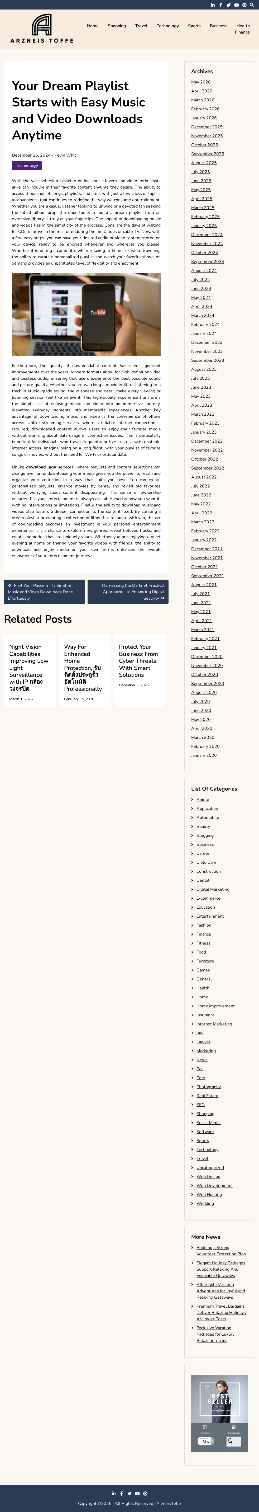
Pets (200, 1078)
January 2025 (204, 226)
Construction (208, 871)
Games (203, 970)
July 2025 (200, 172)
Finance (242, 32)
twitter (228, 5)
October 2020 (204, 675)
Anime (202, 799)
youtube (236, 5)
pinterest (244, 5)
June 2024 (201, 289)
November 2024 (207, 244)
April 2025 (201, 199)
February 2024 (205, 324)
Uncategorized (210, 1168)
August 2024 (204, 271)
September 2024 (207, 262)
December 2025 (207, 127)
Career (202, 853)
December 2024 (207, 235)
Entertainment (210, 916)
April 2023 (201, 405)
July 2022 (200, 486)
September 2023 (207, 360)
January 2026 (204, 118)
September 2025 (207, 154)
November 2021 (207, 558)
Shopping (117, 26)
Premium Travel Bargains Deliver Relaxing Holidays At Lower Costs (221, 1312)
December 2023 (207, 342)
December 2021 (207, 549)
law (199, 1033)
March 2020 (202, 737)
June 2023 (201, 387)
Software (205, 1132)
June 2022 (201, 495)
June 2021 (201, 603)
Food (201, 952)
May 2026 (201, 82)
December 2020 (207, 657)
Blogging (205, 835)
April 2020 (201, 728)
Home (93, 26)
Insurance (205, 1015)
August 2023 (204, 369)
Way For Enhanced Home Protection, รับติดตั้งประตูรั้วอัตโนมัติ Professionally (83, 668)
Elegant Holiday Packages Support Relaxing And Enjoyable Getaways (220, 1269)
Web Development (214, 1186)
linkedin (212, 5)
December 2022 (207, 441)
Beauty (203, 826)
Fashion (203, 925)
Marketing (206, 1051)
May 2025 (201, 190)
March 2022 (202, 522)
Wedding (205, 1203)
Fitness (203, 943)
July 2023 (200, 378)
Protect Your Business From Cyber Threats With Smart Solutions (138, 661)
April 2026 (201, 91)
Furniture (205, 961)
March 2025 (202, 208)
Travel (141, 26)
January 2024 (204, 333)
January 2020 (204, 755)
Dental (202, 880)
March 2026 (202, 100)
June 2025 (201, 181)
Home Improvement (215, 1006)
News (202, 1060)
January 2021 (204, 648)
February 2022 (205, 531)
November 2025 (207, 136)
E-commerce (208, 898)
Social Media (208, 1123)
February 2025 (205, 217)
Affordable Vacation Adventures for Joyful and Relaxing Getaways (220, 1291)
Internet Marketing (214, 1024)
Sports (194, 26)
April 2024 (201, 306)
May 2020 (201, 719)
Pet (199, 1069)
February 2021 (205, 639)
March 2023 (202, 414)
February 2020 (205, 746)
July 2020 (200, 702)
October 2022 (204, 459)
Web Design (208, 1177)
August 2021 (204, 585)
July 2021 (200, 594)
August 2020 (204, 693)
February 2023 (205, 423)
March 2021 (202, 630)
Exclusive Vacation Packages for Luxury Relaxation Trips (215, 1334)
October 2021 (204, 567)
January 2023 (204, 432)
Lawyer (203, 1042)
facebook (220, 5)
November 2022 (207, 450)
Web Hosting (209, 1195)
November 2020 (207, 666)
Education (205, 907)
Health (243, 26)
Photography (208, 1087)
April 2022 (201, 513)
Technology (168, 26)
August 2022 (204, 477)
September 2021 (207, 576)
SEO (200, 1105)
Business (218, 26)
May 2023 (201, 396)
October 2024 (204, 253)
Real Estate (207, 1096)
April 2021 (201, 621)
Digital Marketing (212, 889)
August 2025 (204, 163)
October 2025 (204, 145)
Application (207, 808)
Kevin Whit (65, 155)
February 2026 (205, 109)
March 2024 (202, 315)
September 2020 (207, 684)
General (204, 979)
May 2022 (201, 504)
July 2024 (200, 280)
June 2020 (201, 710)
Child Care (206, 862)
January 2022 (204, 540)
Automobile (207, 817)
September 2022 (207, 468)
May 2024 (201, 297)
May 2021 (201, 612)
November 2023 (207, 351)
